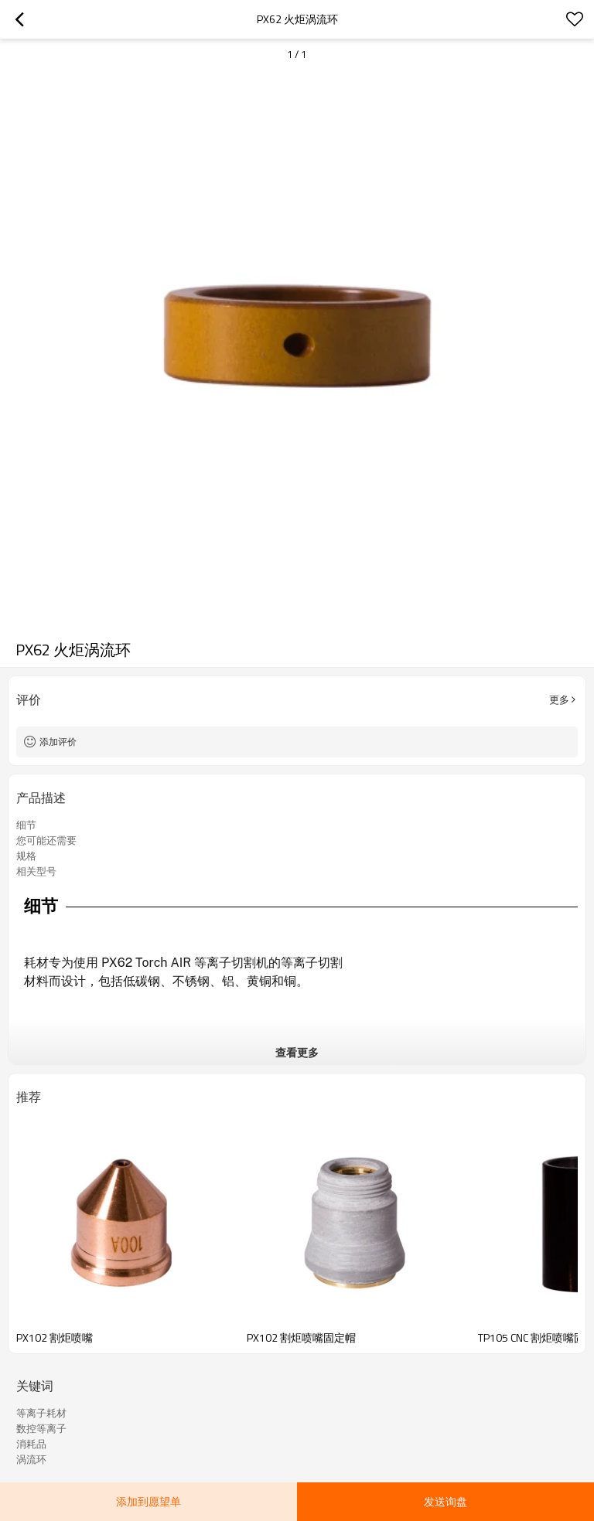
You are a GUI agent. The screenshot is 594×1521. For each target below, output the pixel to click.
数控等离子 (41, 1428)
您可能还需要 (46, 840)
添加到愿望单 (148, 1501)
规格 (26, 855)
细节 (26, 824)
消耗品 (31, 1443)
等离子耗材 (41, 1413)
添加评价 (58, 741)
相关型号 (36, 871)
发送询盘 (445, 1501)
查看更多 (297, 1052)
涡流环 (31, 1459)
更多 (559, 699)
